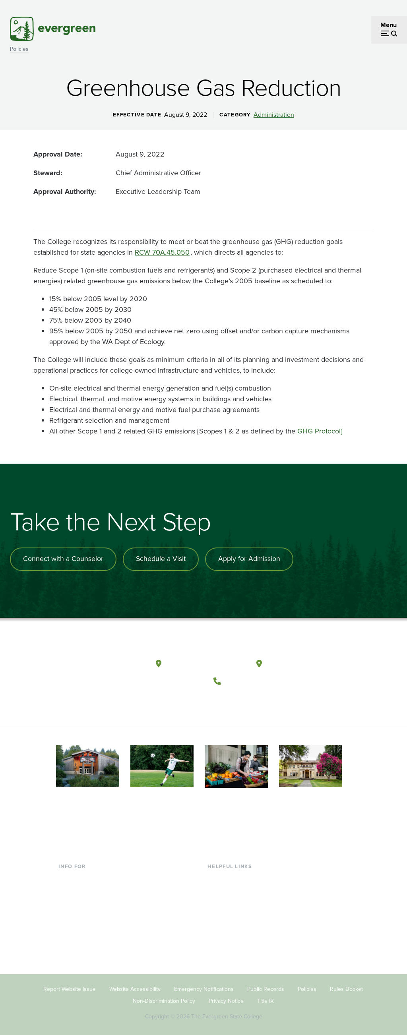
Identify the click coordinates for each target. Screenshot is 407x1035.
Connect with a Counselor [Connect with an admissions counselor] (63, 559)
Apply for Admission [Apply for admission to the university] (251, 559)
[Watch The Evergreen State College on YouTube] (239, 698)
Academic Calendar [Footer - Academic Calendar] (234, 927)
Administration (274, 115)
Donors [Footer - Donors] (68, 927)
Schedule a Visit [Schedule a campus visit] (162, 559)
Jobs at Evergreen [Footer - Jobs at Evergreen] (232, 953)
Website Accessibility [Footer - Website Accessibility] (135, 986)
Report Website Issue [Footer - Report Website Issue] (69, 986)
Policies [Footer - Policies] (307, 986)
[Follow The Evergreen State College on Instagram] (255, 698)
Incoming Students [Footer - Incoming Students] (84, 888)
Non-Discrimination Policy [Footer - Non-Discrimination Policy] (164, 998)
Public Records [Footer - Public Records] (265, 986)
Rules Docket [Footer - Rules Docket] (346, 986)
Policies (19, 49)
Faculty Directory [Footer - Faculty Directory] (231, 888)
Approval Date (56, 154)
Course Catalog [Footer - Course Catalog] (228, 914)
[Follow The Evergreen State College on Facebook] (223, 698)
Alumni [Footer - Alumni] (68, 939)
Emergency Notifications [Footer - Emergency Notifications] (204, 986)
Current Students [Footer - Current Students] (82, 875)
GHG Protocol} (320, 431)
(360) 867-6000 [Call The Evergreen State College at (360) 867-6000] (255, 679)
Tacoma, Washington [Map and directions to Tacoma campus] (305, 662)
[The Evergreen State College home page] (100, 664)
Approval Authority (63, 191)
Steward (46, 173)
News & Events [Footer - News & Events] (228, 939)
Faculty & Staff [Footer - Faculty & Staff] (78, 914)
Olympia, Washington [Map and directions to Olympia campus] (205, 662)
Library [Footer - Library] (216, 875)
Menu (388, 24)
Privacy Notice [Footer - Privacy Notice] (226, 998)
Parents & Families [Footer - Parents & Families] (83, 901)
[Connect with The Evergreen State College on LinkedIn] (272, 698)
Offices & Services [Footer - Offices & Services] (232, 901)
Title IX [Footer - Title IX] (265, 998)
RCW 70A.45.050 (162, 252)
